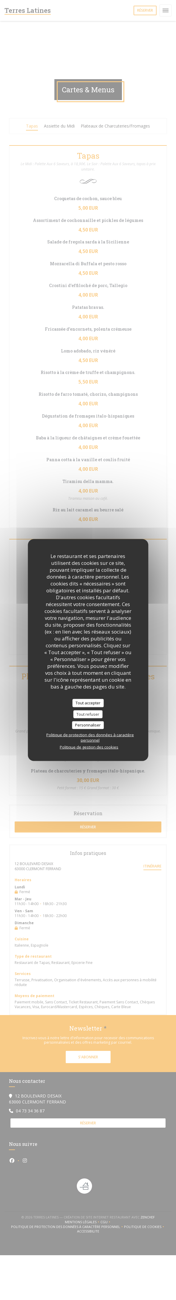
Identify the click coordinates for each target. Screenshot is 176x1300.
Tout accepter (88, 703)
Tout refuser (87, 714)
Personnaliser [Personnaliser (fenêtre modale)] (88, 725)
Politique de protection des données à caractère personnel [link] (90, 737)
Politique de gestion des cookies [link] (89, 746)
